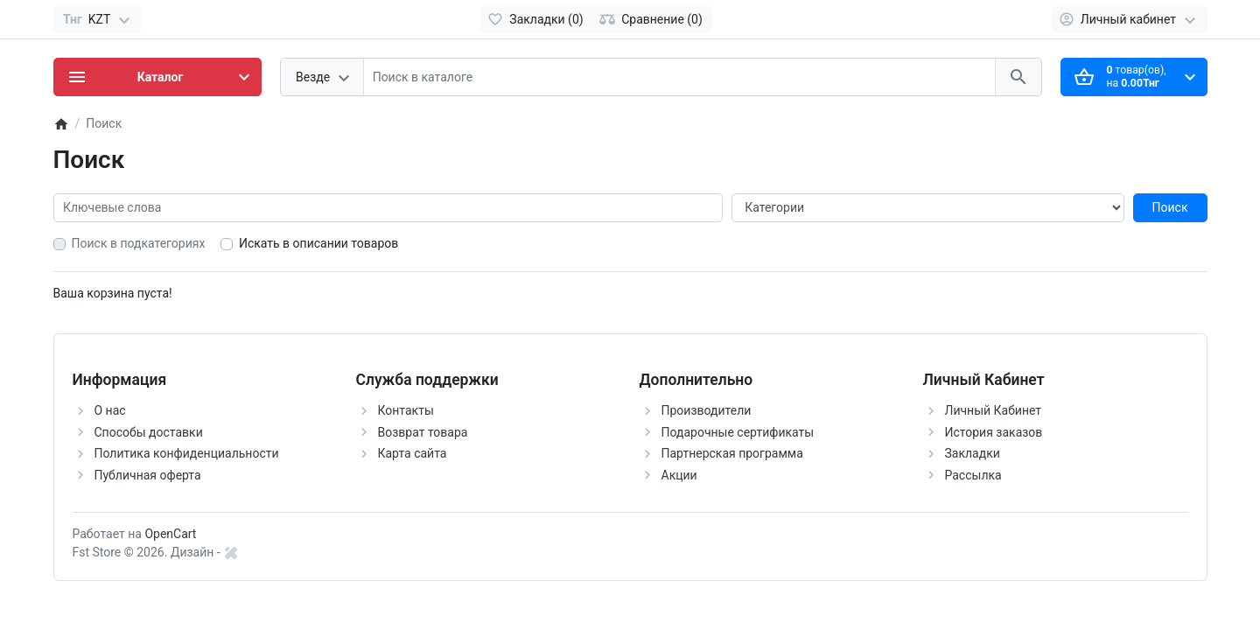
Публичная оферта (147, 475)
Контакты (406, 410)
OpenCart (170, 534)
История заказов (994, 432)
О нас (110, 410)
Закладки (972, 453)
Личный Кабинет (993, 410)
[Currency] (97, 19)
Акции (679, 475)
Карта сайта (412, 453)
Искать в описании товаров (318, 243)
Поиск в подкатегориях (139, 243)
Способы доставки (148, 432)
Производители (707, 410)
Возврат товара (423, 432)
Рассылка (973, 475)
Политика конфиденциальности (186, 453)
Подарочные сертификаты (738, 432)
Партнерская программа (732, 453)
